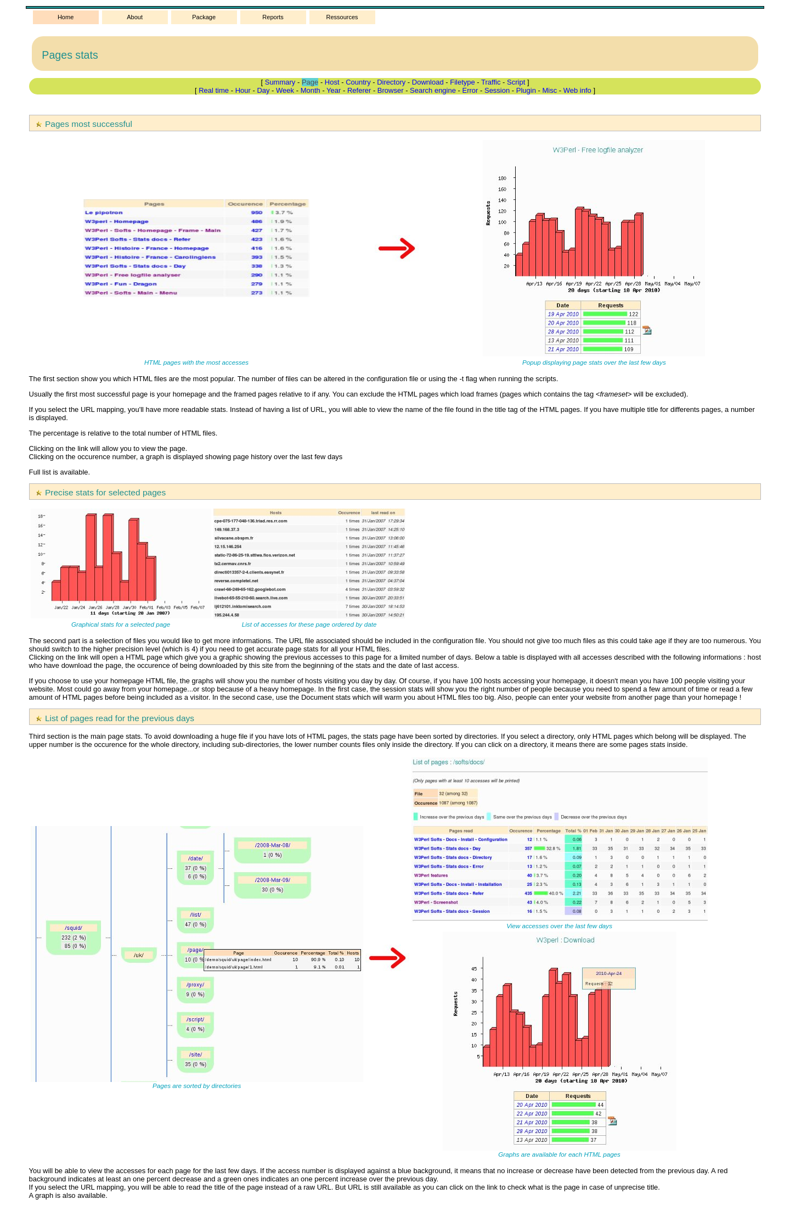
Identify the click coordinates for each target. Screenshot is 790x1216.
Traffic (490, 82)
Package (204, 17)
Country (358, 82)
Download (428, 82)
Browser (390, 90)
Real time (214, 90)
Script (516, 82)
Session (497, 90)
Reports (273, 17)
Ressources (342, 17)
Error (470, 90)
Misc (549, 90)
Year (333, 90)
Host (332, 82)
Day (263, 90)
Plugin (526, 90)
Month (310, 90)
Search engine (433, 90)
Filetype (462, 82)
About (135, 17)
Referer (359, 90)
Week (285, 90)
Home (66, 17)
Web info (577, 90)
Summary (280, 82)
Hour (243, 90)
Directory (391, 82)
